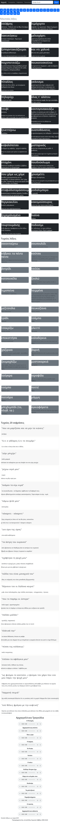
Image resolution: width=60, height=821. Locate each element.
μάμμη (35, 397)
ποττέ (35, 387)
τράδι (5, 318)
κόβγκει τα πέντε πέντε (12, 255)
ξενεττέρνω (8, 130)
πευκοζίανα (38, 308)
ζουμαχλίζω (8, 361)
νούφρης (7, 23)
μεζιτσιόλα (8, 308)
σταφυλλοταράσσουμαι (15, 190)
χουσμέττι (38, 174)
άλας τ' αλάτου (40, 97)
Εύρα (56, 2)
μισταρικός (38, 145)
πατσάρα (7, 397)
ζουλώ (35, 278)
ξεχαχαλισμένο (11, 215)
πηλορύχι (7, 97)
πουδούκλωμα (40, 162)
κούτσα (36, 253)
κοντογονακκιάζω (42, 109)
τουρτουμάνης (10, 225)
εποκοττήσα (9, 338)
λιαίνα (35, 215)
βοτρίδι (6, 268)
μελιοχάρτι (38, 35)
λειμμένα (37, 290)
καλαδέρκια (38, 338)
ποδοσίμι (37, 225)
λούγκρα (6, 375)
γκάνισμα (37, 81)
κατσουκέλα (9, 278)
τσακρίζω (7, 328)
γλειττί (35, 328)
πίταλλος (7, 81)
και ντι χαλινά (40, 49)
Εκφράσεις (20, 2)
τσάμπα (36, 318)
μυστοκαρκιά (39, 361)
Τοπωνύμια (27, 2)
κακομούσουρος (41, 202)
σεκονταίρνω (9, 243)
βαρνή (35, 349)
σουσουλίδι (38, 243)
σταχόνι (6, 162)
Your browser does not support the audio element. (30, 724)
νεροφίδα (37, 375)
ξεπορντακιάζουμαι (13, 49)
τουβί (5, 109)
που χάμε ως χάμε (13, 174)
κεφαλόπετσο (10, 145)
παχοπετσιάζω (10, 62)
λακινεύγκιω (9, 35)
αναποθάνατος (40, 130)
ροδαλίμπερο (40, 190)
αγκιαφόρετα (39, 407)
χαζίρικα (7, 349)
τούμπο (6, 387)
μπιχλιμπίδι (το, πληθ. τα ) (11, 408)
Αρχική (3, 2)
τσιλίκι (35, 268)
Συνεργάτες (11, 2)
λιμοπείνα (7, 290)
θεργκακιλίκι (9, 202)
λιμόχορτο (38, 23)
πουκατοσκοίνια (41, 62)
